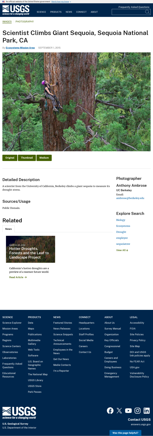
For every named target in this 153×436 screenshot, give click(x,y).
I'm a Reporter (61, 370)
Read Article (16, 277)
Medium (44, 157)
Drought (121, 231)
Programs (7, 334)
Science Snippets (63, 334)
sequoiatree (123, 243)
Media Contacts (62, 365)
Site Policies (137, 334)
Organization (111, 334)
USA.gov (134, 367)
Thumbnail (27, 157)
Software (33, 355)
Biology (120, 219)
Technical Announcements (62, 342)
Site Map (135, 346)
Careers (83, 346)
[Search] (148, 12)
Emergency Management (111, 375)
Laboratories (9, 358)
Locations (84, 328)
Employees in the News (62, 351)
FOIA (133, 328)
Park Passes (34, 392)
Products (55, 12)
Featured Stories (62, 322)
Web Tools (33, 349)
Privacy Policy (138, 340)
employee (122, 237)
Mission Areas (10, 328)
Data (30, 322)
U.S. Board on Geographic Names (35, 365)
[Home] (15, 14)
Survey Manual (112, 328)
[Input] (131, 12)
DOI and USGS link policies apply (140, 354)
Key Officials (111, 340)
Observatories (10, 352)
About (94, 12)
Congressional (112, 346)
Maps (31, 328)
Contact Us (85, 352)
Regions (6, 340)
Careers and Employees (111, 360)
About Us (109, 322)
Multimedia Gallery (34, 342)
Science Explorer (12, 322)
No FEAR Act (137, 361)
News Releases (61, 328)
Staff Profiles (86, 334)
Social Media (86, 340)
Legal (134, 317)
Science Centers (11, 346)
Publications (35, 334)
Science (41, 12)
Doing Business (112, 367)
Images (7, 21)
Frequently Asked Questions (133, 7)
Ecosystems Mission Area (20, 47)
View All (122, 250)
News (69, 12)
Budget (108, 352)
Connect (81, 12)
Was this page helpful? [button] (125, 433)
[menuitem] (41, 10)
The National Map (38, 374)
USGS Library (35, 380)
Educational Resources (9, 375)
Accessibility (137, 322)
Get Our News (61, 359)
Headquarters (86, 322)
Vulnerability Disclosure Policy (139, 375)
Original (9, 157)
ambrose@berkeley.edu (130, 198)
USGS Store (34, 386)
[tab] (8, 228)
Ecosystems (123, 225)
